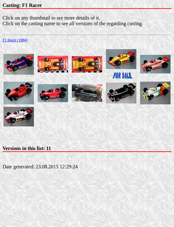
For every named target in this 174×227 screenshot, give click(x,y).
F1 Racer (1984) (15, 40)
